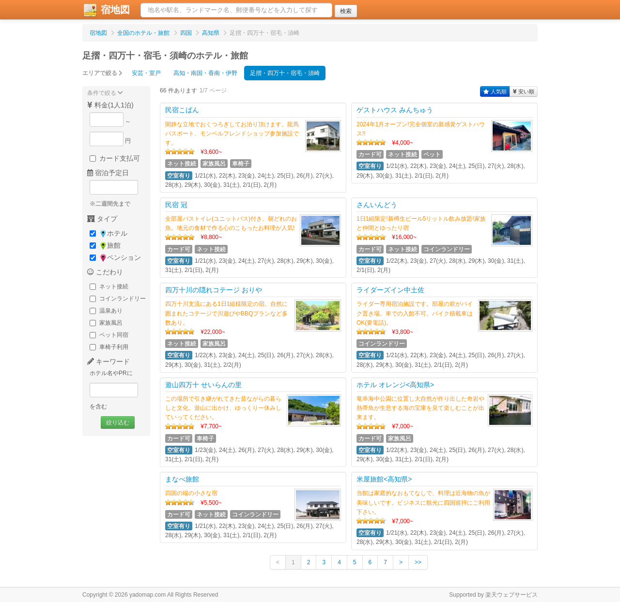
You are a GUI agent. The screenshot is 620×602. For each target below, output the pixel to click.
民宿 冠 (176, 205)
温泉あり (106, 310)
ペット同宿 (109, 334)
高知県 (210, 33)
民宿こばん (182, 110)
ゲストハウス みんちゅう (394, 110)
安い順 (523, 91)
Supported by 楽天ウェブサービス (493, 594)
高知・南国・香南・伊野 (205, 73)
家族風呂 (106, 322)
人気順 (495, 91)
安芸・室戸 (146, 73)
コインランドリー (118, 298)
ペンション (115, 258)
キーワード (108, 361)
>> (418, 562)
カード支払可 (115, 158)
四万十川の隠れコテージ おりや (213, 290)
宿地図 (106, 10)
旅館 (105, 245)
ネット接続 (109, 286)
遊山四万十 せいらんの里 (203, 385)
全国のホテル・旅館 (143, 33)
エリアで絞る (102, 73)
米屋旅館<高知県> (384, 479)
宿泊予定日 (108, 173)
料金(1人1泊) (110, 105)
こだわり (105, 272)
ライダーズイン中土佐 (390, 290)
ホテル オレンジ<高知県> (395, 385)
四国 (186, 33)
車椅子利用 (109, 347)
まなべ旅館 (182, 479)
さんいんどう (376, 205)
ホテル (108, 233)
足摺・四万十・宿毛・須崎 (285, 73)
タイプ (102, 219)
